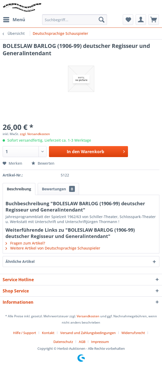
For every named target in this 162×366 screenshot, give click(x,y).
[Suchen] (101, 19)
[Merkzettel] (128, 19)
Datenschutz (63, 341)
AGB (82, 341)
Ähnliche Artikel (20, 261)
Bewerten (42, 163)
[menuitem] (14, 19)
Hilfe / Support (24, 332)
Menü (14, 19)
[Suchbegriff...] (74, 19)
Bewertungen (58, 189)
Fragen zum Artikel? (25, 243)
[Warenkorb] (153, 19)
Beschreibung (19, 188)
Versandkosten (88, 316)
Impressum (100, 341)
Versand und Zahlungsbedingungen (88, 332)
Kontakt (48, 332)
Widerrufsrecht (133, 332)
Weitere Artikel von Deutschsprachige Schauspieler (52, 248)
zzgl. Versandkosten (35, 134)
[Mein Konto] (141, 19)
